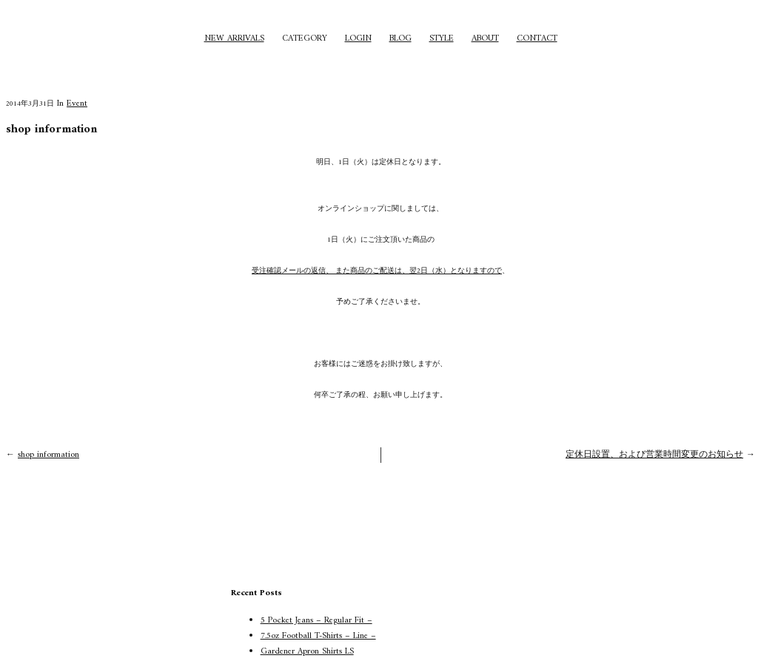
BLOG (400, 39)
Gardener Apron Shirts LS (307, 652)
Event (77, 104)
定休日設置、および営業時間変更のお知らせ (654, 455)
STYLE (441, 39)
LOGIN (358, 39)
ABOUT (485, 39)
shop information (48, 455)
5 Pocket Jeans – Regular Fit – (316, 620)
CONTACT (537, 39)
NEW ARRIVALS (234, 39)
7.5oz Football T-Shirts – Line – (318, 636)
